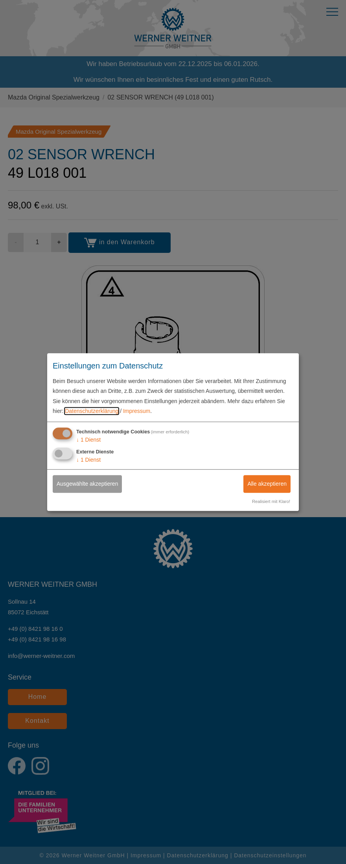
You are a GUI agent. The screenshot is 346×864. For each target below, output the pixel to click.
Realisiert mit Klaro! (271, 501)
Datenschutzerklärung (91, 411)
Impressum (136, 411)
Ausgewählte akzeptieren (87, 484)
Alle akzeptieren (267, 484)
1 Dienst (88, 440)
